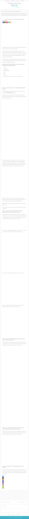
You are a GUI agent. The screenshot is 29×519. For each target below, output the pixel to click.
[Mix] (3, 485)
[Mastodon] (7, 22)
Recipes (2, 11)
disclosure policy (20, 15)
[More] (10, 22)
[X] (4, 22)
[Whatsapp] (9, 22)
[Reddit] (5, 22)
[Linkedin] (3, 480)
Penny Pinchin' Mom (14, 5)
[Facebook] (3, 22)
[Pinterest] (6, 22)
